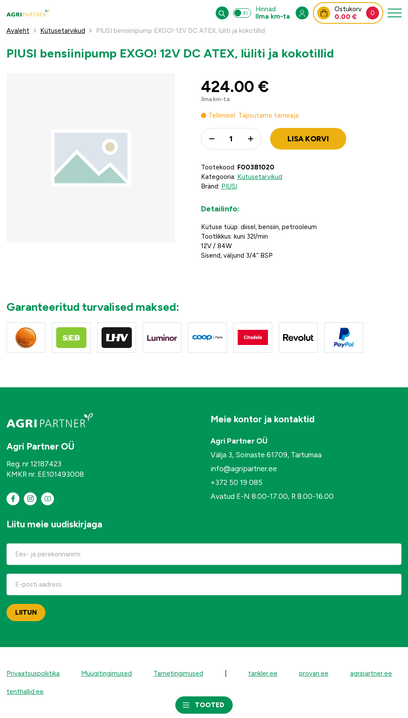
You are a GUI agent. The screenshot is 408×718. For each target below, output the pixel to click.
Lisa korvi (308, 138)
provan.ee (313, 673)
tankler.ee (262, 673)
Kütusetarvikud (62, 31)
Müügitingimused (106, 673)
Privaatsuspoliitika (33, 673)
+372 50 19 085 (236, 482)
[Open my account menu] (302, 12)
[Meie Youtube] (47, 498)
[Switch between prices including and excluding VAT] (242, 13)
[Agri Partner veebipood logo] (28, 13)
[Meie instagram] (30, 498)
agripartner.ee (371, 673)
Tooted (209, 705)
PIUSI (229, 186)
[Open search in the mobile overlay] (222, 12)
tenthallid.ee (25, 692)
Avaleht (17, 31)
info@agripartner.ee (243, 468)
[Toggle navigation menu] (395, 13)
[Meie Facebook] (12, 498)
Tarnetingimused (178, 673)
